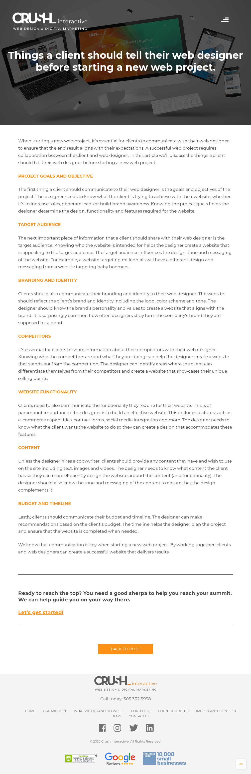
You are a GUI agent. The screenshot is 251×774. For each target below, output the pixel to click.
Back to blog (125, 649)
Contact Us (139, 716)
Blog (116, 716)
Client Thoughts (173, 711)
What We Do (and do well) (99, 711)
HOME (30, 711)
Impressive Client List (216, 711)
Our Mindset (54, 711)
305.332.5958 (137, 698)
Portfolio (140, 711)
